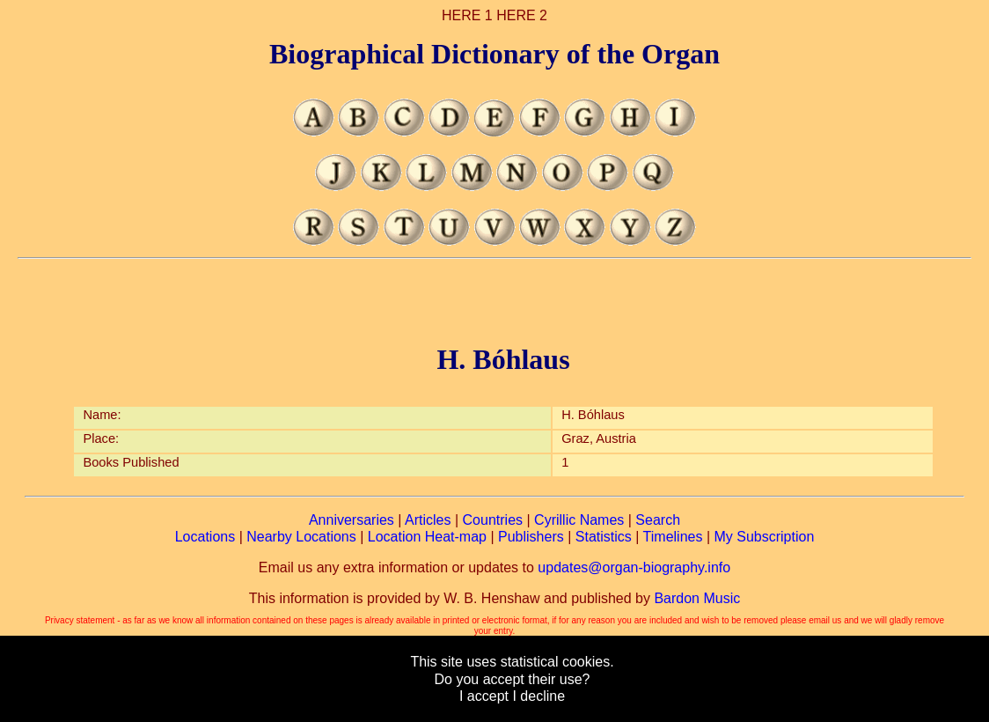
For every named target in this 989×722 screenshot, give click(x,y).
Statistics (603, 536)
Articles (428, 519)
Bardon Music (697, 598)
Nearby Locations (301, 536)
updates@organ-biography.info (634, 567)
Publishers (531, 536)
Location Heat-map (427, 536)
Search (657, 519)
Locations (205, 536)
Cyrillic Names (579, 519)
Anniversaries (351, 519)
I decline (538, 696)
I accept (484, 696)
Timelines (673, 536)
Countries (493, 519)
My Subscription (764, 536)
